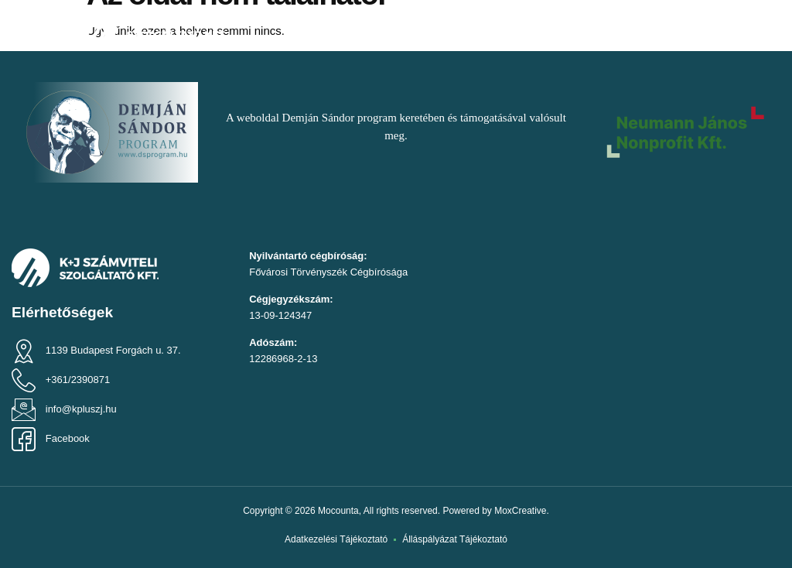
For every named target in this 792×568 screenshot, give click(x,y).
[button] (35, 27)
